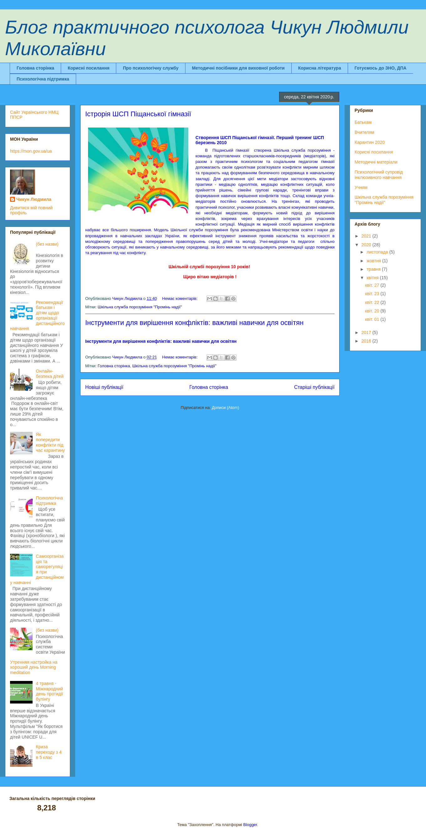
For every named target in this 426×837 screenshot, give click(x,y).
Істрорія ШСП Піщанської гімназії (138, 114)
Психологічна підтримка (43, 78)
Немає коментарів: (180, 298)
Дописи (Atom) (225, 407)
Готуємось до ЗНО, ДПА (381, 68)
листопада (377, 251)
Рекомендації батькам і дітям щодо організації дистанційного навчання (37, 315)
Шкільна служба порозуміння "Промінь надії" (140, 307)
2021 (366, 235)
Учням (361, 187)
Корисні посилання (88, 68)
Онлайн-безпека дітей (50, 374)
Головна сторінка (35, 68)
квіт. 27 (373, 285)
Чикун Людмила (33, 199)
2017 (366, 332)
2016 (366, 340)
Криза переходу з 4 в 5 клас (49, 752)
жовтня (374, 260)
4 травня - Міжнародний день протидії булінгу (49, 691)
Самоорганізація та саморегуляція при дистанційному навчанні (37, 569)
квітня (373, 277)
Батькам (363, 122)
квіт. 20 (373, 310)
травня (374, 269)
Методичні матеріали (376, 162)
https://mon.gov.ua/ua (31, 151)
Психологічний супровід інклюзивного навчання (379, 175)
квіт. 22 (373, 302)
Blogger (250, 824)
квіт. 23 (373, 293)
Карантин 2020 (370, 142)
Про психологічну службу (150, 68)
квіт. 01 (373, 319)
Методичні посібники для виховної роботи (238, 68)
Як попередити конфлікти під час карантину (50, 442)
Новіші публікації (104, 387)
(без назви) (47, 244)
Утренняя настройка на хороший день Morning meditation (33, 667)
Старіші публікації (314, 387)
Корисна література (319, 68)
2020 (366, 244)
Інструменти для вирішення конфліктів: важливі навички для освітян (194, 323)
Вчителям (364, 132)
